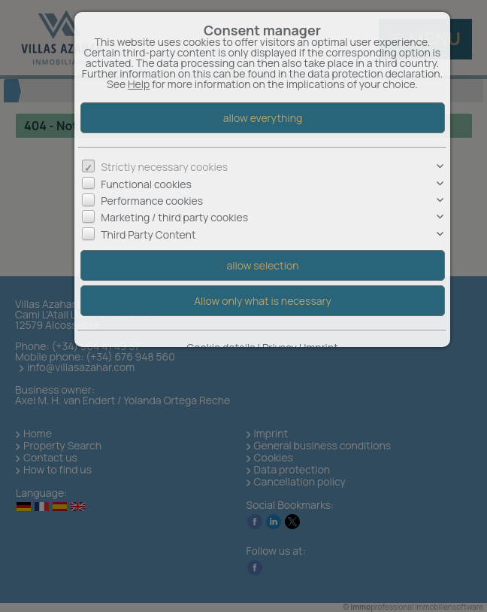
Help (139, 84)
